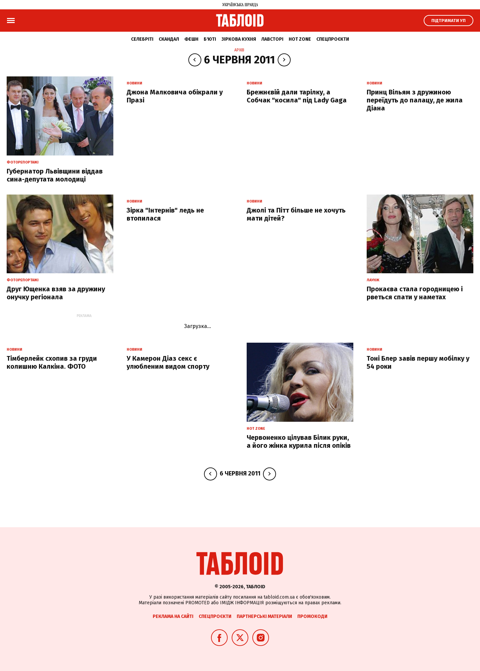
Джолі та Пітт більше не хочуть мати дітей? (296, 214)
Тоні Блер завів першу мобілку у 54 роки (418, 362)
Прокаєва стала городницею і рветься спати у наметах (415, 293)
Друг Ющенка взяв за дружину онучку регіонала (56, 293)
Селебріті (142, 39)
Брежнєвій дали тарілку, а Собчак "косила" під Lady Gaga (297, 96)
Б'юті (210, 39)
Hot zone (300, 39)
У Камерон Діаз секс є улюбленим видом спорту (168, 362)
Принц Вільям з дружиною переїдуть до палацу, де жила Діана (415, 100)
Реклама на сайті (173, 616)
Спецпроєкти (332, 39)
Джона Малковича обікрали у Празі (175, 96)
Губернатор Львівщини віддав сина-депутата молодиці (55, 175)
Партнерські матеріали (264, 616)
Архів (239, 50)
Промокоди (312, 616)
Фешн (191, 39)
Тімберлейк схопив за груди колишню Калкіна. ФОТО (52, 362)
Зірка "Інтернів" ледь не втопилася (165, 214)
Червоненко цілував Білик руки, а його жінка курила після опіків (299, 441)
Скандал (169, 39)
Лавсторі (272, 39)
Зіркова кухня (238, 39)
